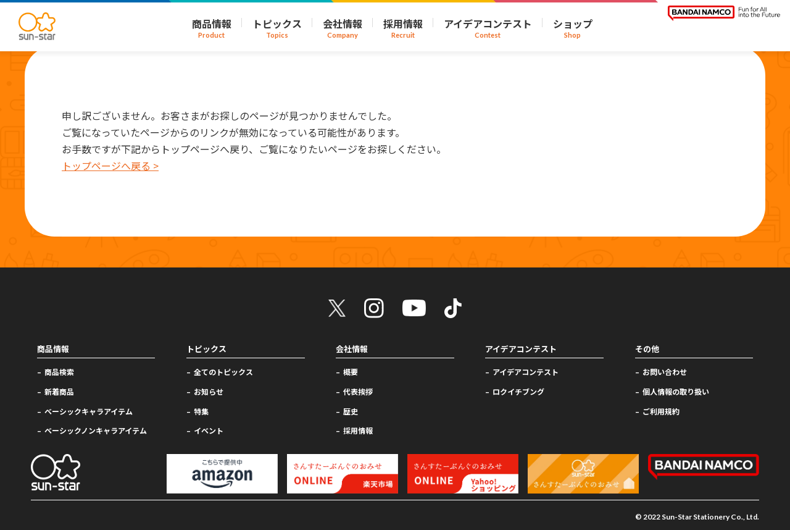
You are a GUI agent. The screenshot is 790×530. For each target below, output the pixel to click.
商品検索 (59, 371)
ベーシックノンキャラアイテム (95, 430)
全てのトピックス (223, 371)
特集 (201, 411)
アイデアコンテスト (526, 371)
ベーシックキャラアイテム (88, 411)
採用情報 (358, 430)
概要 (350, 371)
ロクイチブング (518, 391)
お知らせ (208, 391)
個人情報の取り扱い (675, 391)
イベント (208, 430)
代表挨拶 (358, 391)
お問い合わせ (664, 371)
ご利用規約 (661, 411)
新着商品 (59, 391)
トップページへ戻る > (110, 165)
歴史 (350, 411)
